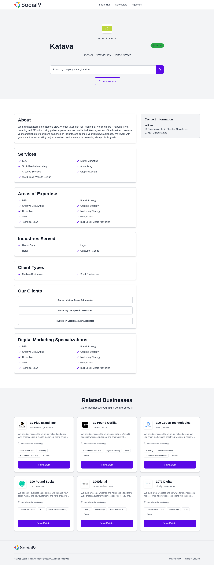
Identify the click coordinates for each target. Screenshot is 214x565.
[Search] (160, 69)
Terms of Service (192, 559)
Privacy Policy (174, 559)
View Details (44, 464)
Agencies (137, 4)
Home (101, 38)
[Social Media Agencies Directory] (27, 5)
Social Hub (104, 4)
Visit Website (108, 81)
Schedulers (121, 4)
